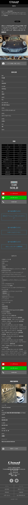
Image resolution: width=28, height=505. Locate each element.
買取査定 (7, 492)
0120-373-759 (15, 470)
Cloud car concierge (14, 2)
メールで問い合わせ (14, 193)
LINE (17, 480)
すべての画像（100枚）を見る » (14, 63)
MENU (14, 6)
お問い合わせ (7, 495)
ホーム (2, 11)
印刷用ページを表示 (14, 448)
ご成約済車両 (10, 11)
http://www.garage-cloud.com (8, 441)
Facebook (11, 480)
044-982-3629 (14, 201)
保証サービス (21, 489)
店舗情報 (21, 492)
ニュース (21, 486)
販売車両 (7, 489)
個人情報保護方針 (21, 495)
